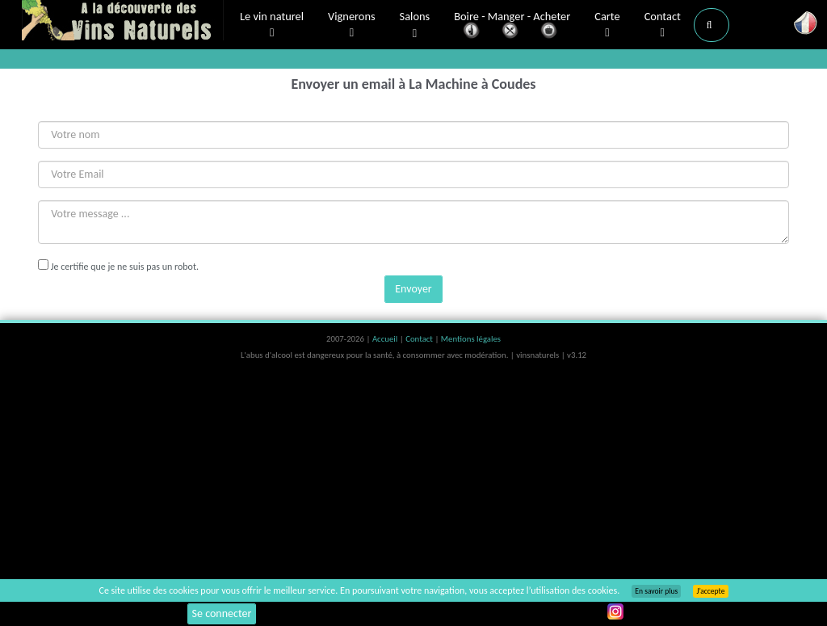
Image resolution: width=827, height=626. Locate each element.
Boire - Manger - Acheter (512, 26)
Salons (415, 25)
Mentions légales (471, 339)
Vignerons (352, 25)
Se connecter (222, 613)
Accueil (386, 339)
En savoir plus (656, 591)
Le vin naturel (272, 25)
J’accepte (710, 591)
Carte (606, 25)
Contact (662, 25)
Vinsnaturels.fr (123, 22)
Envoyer (413, 289)
